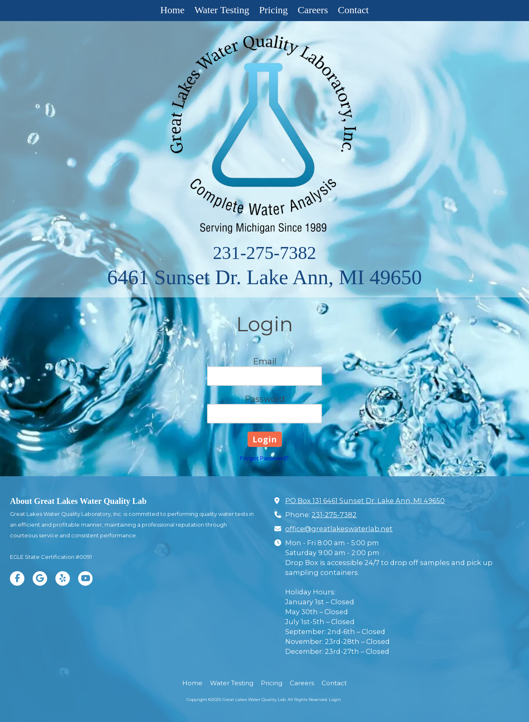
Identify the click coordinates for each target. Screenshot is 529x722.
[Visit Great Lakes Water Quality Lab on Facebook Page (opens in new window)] (17, 578)
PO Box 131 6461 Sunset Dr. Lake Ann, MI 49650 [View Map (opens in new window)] (365, 500)
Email (264, 361)
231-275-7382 (264, 253)
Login (335, 699)
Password (265, 399)
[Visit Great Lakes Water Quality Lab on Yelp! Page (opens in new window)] (62, 578)
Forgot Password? (264, 458)
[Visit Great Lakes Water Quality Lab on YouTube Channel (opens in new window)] (85, 578)
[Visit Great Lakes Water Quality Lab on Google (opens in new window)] (40, 578)
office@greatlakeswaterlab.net (339, 529)
